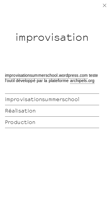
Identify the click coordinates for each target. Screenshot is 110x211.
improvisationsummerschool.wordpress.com (46, 75)
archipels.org (82, 81)
